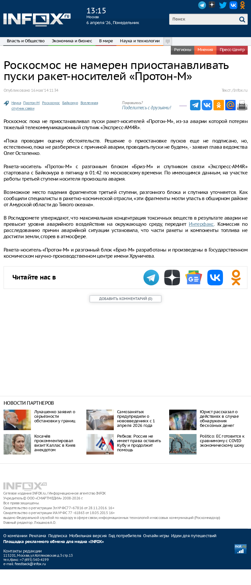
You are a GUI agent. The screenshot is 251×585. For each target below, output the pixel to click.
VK (233, 5)
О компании (15, 535)
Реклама (37, 535)
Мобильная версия (88, 535)
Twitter (223, 5)
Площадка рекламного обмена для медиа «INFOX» (53, 541)
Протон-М (31, 103)
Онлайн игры (156, 535)
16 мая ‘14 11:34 (44, 90)
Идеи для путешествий (193, 535)
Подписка (57, 535)
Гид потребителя (125, 535)
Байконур (70, 103)
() (125, 298)
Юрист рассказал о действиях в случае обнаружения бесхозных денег (219, 418)
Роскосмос (51, 103)
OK (244, 5)
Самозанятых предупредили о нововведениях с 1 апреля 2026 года (136, 418)
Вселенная (89, 103)
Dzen (212, 5)
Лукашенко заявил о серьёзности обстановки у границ (54, 416)
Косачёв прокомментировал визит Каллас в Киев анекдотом (55, 443)
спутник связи (22, 108)
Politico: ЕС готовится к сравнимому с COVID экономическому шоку (222, 440)
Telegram (202, 5)
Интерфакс (201, 224)
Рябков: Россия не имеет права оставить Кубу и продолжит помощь (139, 443)
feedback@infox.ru (30, 564)
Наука (16, 103)
